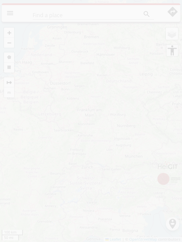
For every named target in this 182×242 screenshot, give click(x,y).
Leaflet (113, 239)
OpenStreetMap (143, 239)
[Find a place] (81, 15)
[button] (9, 33)
